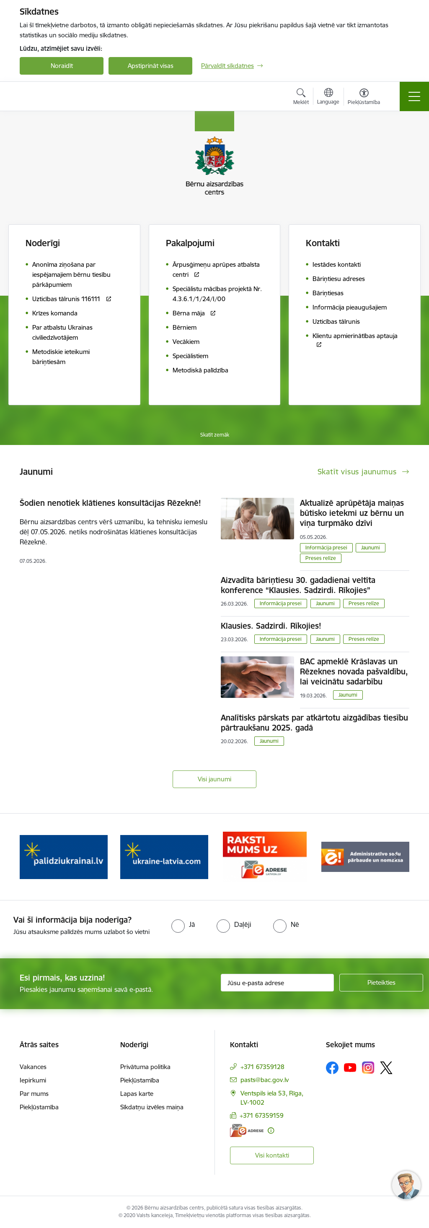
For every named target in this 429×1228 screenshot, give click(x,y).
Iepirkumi (33, 1080)
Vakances (33, 1067)
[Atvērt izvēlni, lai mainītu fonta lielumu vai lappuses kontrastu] (364, 98)
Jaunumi (370, 547)
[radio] (183, 924)
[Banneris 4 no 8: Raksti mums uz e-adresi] (265, 856)
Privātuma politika (145, 1067)
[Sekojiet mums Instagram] (368, 1067)
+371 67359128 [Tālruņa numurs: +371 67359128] (262, 1067)
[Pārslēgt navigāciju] (414, 96)
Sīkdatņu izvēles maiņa (151, 1107)
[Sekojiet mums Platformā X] (386, 1067)
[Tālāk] (395, 857)
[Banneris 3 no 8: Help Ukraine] (164, 856)
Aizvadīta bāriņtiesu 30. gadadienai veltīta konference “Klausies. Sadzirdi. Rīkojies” (298, 585)
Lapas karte (136, 1094)
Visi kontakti (272, 1155)
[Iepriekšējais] (33, 857)
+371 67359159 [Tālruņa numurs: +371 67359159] (262, 1115)
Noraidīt (62, 66)
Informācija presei (326, 547)
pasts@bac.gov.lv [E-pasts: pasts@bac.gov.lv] (264, 1080)
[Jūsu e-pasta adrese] (277, 982)
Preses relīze (320, 558)
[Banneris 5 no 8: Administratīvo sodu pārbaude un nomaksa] (365, 856)
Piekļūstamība (39, 1107)
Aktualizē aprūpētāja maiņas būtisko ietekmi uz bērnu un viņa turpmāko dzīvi (352, 513)
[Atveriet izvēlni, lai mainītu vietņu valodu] (328, 97)
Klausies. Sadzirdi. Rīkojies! (271, 626)
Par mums (34, 1094)
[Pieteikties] (381, 982)
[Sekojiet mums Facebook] (332, 1067)
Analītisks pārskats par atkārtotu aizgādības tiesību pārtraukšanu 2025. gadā (314, 723)
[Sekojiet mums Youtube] (350, 1067)
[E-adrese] (247, 1130)
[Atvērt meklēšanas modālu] (301, 98)
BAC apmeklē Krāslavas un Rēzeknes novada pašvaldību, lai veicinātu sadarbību (354, 671)
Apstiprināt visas (150, 66)
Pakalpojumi (190, 243)
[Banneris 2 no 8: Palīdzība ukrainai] (64, 856)
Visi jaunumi (214, 779)
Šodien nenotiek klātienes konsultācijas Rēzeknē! (110, 503)
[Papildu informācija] (271, 1130)
